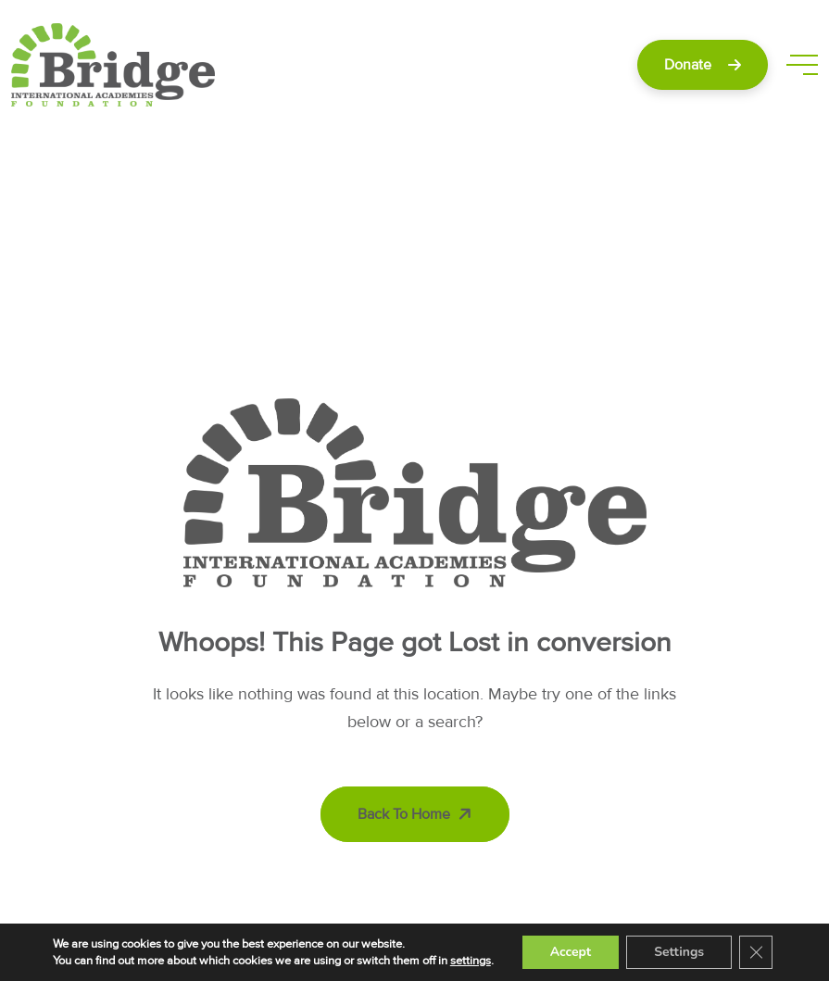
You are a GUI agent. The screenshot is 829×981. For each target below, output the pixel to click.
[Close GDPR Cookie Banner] (755, 952)
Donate (702, 65)
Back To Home (417, 814)
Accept (571, 952)
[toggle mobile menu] (802, 65)
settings (470, 960)
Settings (679, 952)
